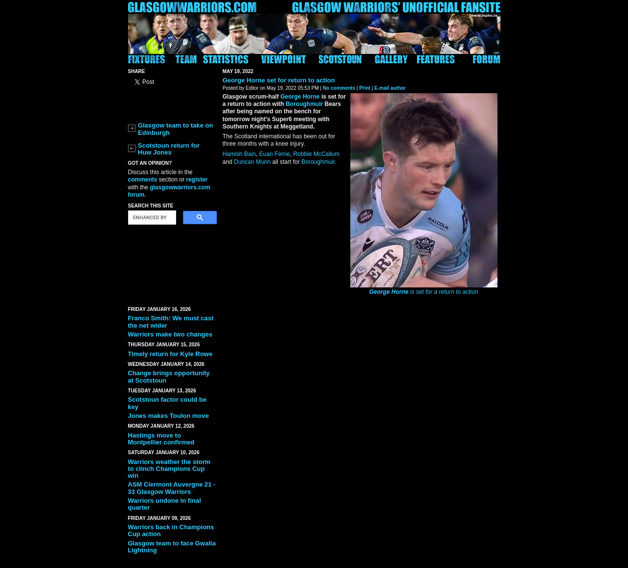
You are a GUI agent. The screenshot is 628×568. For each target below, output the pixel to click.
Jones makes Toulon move (168, 415)
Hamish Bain (239, 154)
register (197, 179)
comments (142, 179)
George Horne (244, 80)
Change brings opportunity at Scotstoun (169, 376)
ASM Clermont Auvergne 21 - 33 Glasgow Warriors (172, 488)
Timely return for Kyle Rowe (170, 354)
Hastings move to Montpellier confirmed (161, 439)
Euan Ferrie (274, 154)
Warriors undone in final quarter (164, 504)
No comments (339, 88)
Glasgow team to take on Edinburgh (175, 129)
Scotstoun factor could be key (167, 403)
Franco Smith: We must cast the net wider (171, 321)
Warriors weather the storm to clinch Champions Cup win (169, 469)
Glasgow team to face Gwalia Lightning (172, 547)
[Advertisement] (172, 263)
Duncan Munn (252, 161)
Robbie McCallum (316, 154)
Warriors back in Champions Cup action (171, 530)
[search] (151, 217)
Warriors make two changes (170, 334)
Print (364, 88)
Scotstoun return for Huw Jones (169, 149)
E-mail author (390, 88)
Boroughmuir (304, 104)
